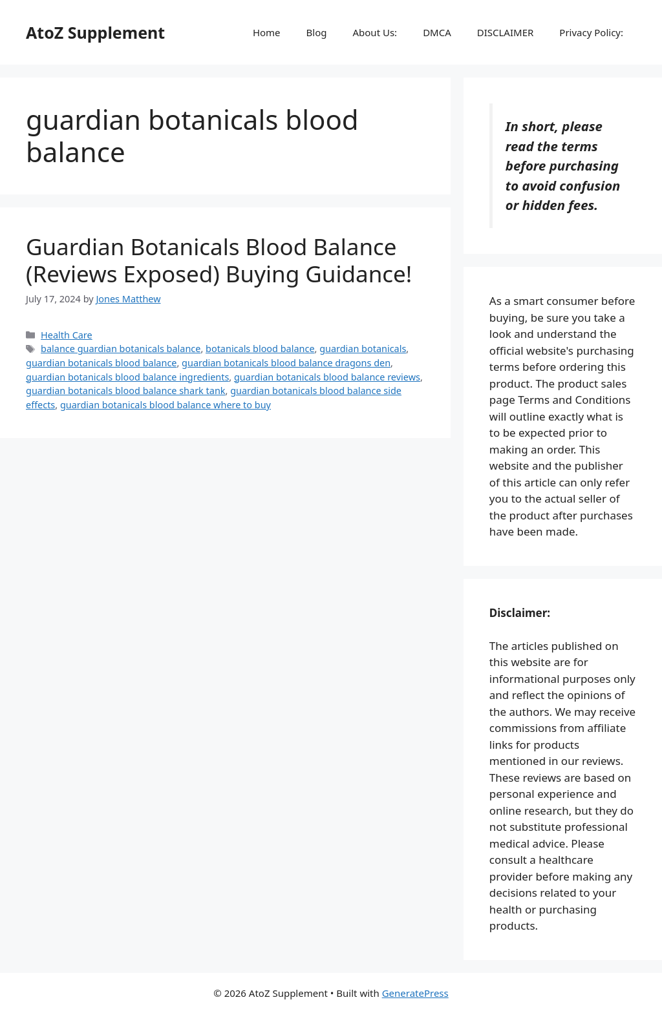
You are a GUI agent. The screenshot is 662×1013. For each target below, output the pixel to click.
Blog (316, 32)
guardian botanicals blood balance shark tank (126, 390)
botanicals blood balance (260, 348)
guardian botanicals (362, 348)
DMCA (437, 32)
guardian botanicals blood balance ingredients (127, 377)
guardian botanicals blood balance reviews (327, 377)
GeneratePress (415, 993)
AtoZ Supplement (95, 32)
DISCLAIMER (505, 32)
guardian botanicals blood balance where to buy (165, 405)
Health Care (66, 335)
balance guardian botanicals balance (120, 348)
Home (267, 32)
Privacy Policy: (591, 32)
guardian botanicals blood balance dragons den (286, 363)
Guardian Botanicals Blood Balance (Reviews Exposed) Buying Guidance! (219, 260)
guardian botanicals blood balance (101, 363)
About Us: (374, 32)
